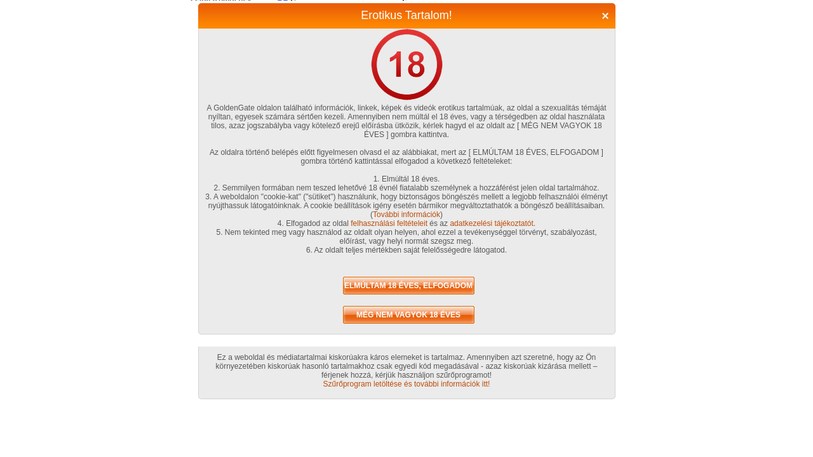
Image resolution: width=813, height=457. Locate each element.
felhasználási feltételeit (389, 223)
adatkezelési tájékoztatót (491, 223)
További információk (406, 214)
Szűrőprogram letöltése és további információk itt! (406, 384)
